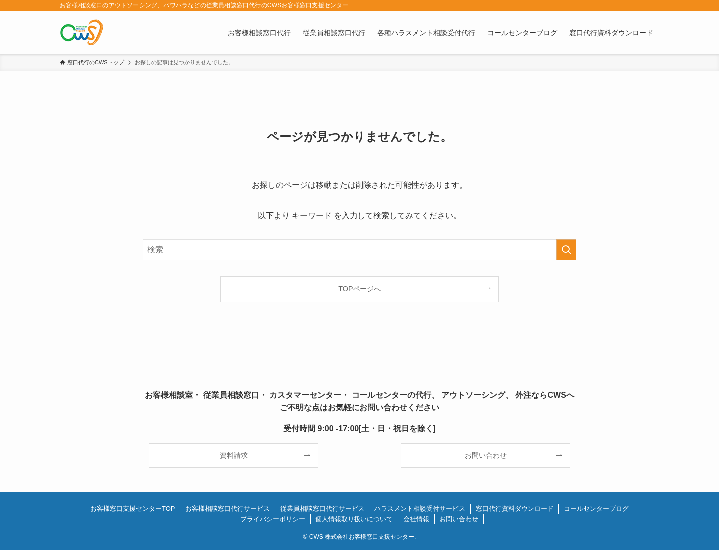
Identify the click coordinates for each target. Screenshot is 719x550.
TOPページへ (359, 289)
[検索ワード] (359, 249)
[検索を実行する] (566, 249)
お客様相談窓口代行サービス (227, 508)
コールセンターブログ (596, 508)
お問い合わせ (458, 519)
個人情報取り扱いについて (354, 519)
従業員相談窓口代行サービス (322, 508)
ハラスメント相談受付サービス (419, 508)
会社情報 (416, 519)
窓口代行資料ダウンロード (515, 508)
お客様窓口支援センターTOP (132, 508)
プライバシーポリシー (272, 519)
